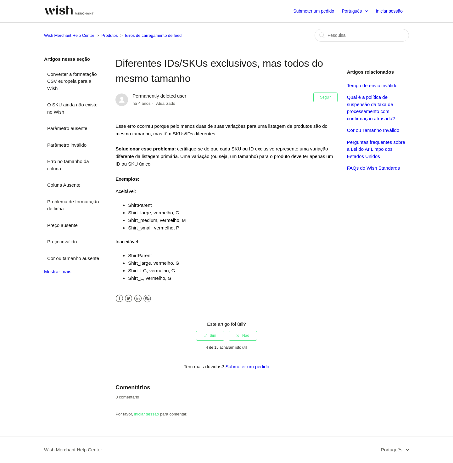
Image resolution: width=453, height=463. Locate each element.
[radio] (210, 335)
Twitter (128, 298)
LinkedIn (138, 298)
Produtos (110, 35)
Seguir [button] (325, 97)
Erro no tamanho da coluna (68, 165)
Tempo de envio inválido (372, 85)
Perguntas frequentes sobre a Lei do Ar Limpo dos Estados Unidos (376, 149)
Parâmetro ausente (67, 128)
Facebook (119, 298)
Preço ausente (62, 225)
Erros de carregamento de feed (153, 35)
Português (352, 11)
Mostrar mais (57, 271)
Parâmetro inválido (67, 145)
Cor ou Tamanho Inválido (373, 130)
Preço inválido (62, 241)
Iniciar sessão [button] (389, 11)
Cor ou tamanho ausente (73, 258)
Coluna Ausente (64, 185)
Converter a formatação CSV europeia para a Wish (72, 81)
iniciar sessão (146, 414)
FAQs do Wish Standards (373, 168)
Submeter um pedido (313, 11)
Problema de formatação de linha (73, 205)
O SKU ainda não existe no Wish (72, 108)
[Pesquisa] (362, 35)
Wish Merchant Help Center (69, 35)
